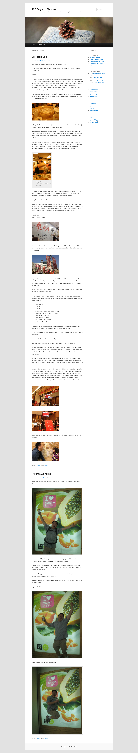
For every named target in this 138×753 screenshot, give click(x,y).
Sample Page (41, 44)
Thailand (92, 108)
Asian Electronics (99, 79)
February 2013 (94, 89)
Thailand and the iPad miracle (98, 67)
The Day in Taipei (100, 82)
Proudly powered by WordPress (69, 746)
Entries (93, 119)
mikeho (49, 60)
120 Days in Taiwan (44, 9)
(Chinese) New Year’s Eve (97, 61)
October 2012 (93, 96)
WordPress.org (94, 122)
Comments (94, 121)
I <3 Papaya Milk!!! (42, 474)
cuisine (46, 465)
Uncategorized (94, 110)
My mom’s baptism (95, 57)
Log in (91, 117)
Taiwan (38, 465)
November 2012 (94, 94)
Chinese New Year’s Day (96, 59)
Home (33, 44)
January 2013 (93, 91)
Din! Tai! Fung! (40, 57)
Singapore (92, 105)
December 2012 (94, 93)
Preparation (93, 103)
